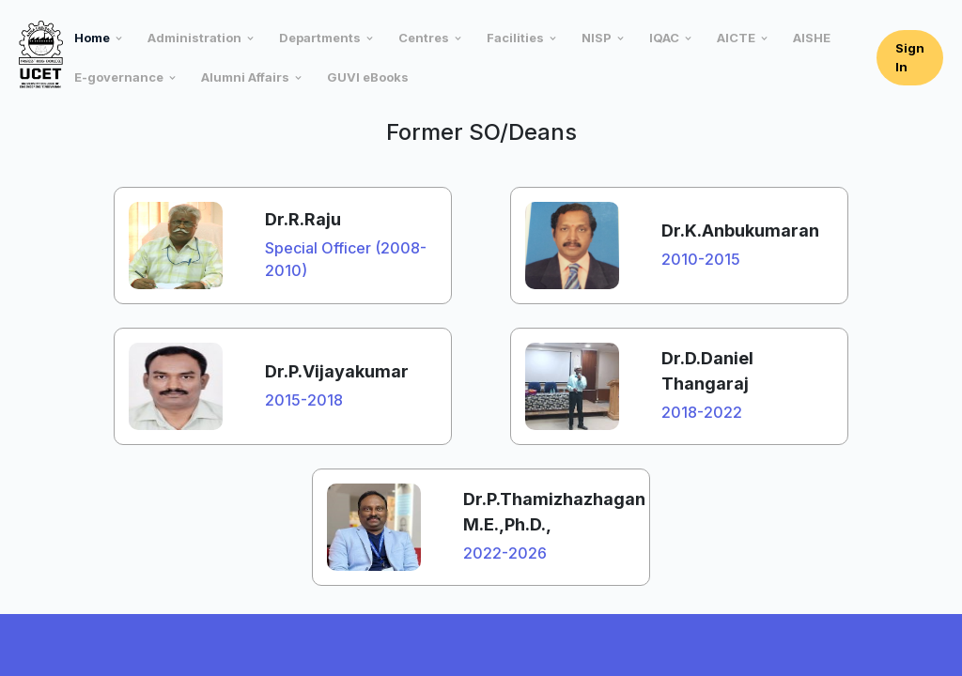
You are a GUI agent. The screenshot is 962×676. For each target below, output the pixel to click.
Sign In (909, 57)
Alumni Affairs (245, 76)
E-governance (118, 76)
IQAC (664, 37)
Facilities (515, 37)
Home (92, 37)
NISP (597, 37)
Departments (320, 37)
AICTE (736, 37)
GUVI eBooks (368, 76)
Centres (423, 37)
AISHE (811, 37)
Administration (194, 37)
